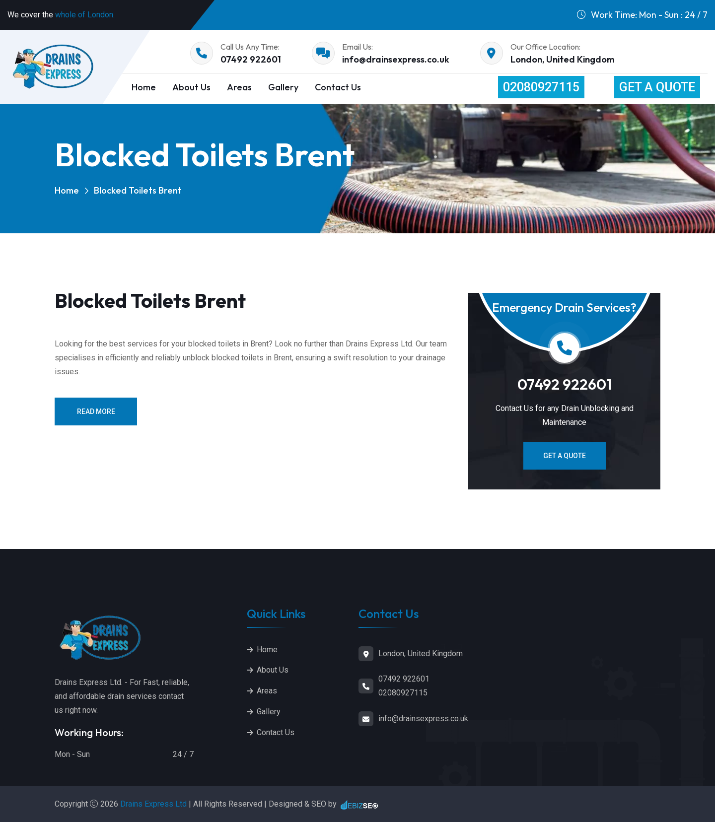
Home (67, 190)
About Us (191, 87)
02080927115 (541, 87)
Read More (96, 411)
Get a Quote (657, 87)
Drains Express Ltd (154, 804)
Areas (239, 87)
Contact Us (338, 87)
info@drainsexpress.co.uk (395, 59)
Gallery (283, 87)
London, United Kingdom (562, 59)
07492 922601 (250, 59)
